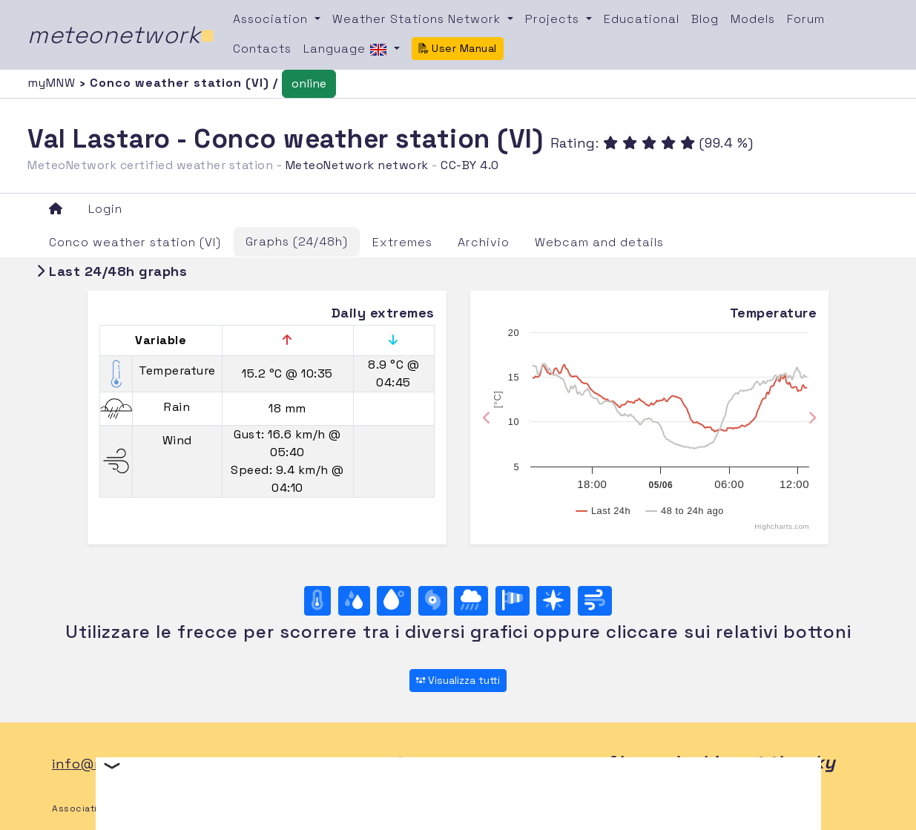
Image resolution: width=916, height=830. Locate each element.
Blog (705, 19)
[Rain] (471, 601)
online (308, 83)
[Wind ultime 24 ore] (595, 601)
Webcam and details (599, 242)
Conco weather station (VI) (135, 242)
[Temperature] (317, 601)
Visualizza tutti (458, 680)
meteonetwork (121, 35)
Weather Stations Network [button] (418, 19)
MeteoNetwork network (357, 165)
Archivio (484, 242)
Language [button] (347, 50)
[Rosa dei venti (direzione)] (553, 601)
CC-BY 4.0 (470, 165)
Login (105, 209)
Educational (641, 19)
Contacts (262, 48)
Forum (806, 19)
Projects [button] (554, 19)
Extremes (402, 242)
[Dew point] (394, 601)
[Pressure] (432, 601)
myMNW (53, 82)
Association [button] (272, 19)
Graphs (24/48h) (297, 241)
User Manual (457, 48)
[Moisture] (354, 601)
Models (753, 19)
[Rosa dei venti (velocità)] (512, 601)
